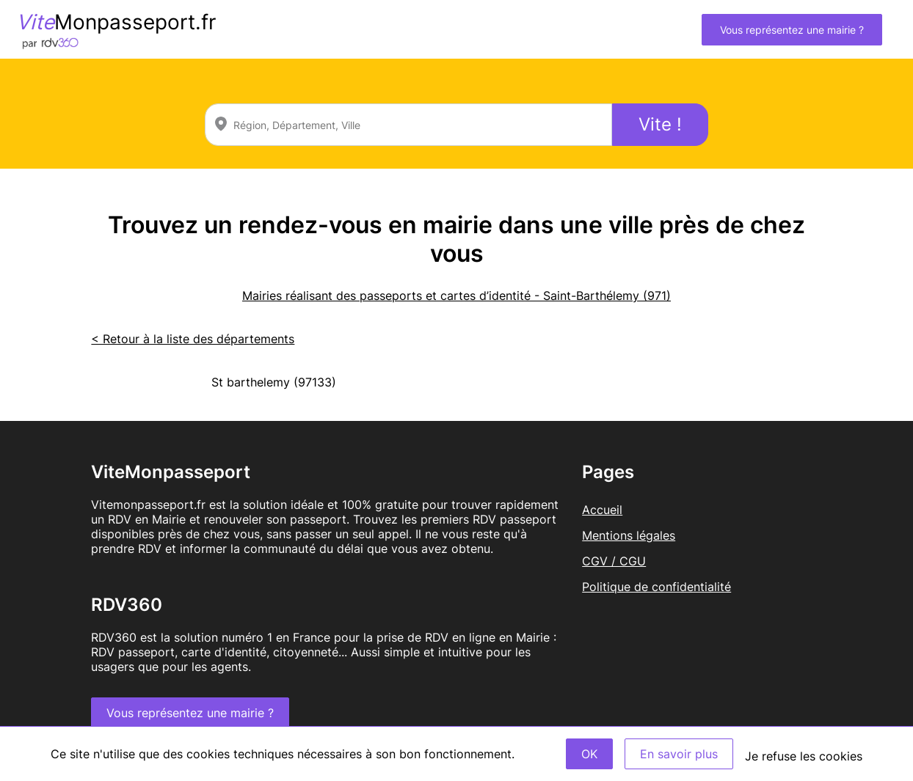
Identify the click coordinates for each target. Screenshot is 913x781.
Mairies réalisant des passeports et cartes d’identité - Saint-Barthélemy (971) (456, 295)
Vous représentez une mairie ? (792, 29)
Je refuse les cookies (803, 756)
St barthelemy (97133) (273, 382)
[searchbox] (408, 124)
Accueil (602, 509)
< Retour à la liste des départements (192, 338)
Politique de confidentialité (656, 586)
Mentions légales (628, 535)
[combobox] (408, 124)
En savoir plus (679, 754)
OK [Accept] (589, 754)
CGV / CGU (614, 561)
